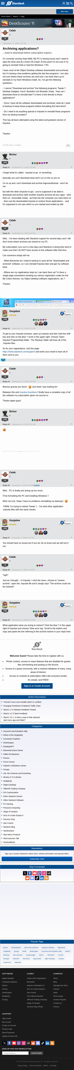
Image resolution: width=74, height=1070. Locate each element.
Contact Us (57, 1003)
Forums (56, 1007)
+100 (5, 319)
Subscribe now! (37, 859)
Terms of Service (35, 1066)
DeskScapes (7, 993)
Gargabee (14, 311)
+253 (5, 162)
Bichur (13, 154)
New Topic (64, 11)
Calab (12, 30)
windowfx (16, 959)
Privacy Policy (23, 1066)
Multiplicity (6, 996)
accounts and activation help (52, 951)
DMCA (45, 1066)
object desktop (50, 959)
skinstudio (50, 955)
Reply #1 (6, 167)
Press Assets (58, 996)
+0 (5, 38)
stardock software (48, 948)
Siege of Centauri (33, 1003)
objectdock (61, 948)
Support (6, 1014)
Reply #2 (6, 233)
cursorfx (61, 955)
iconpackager (30, 955)
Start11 (5, 985)
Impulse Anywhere (28, 392)
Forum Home (5, 16)
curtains (61, 959)
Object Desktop (8, 978)
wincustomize (18, 955)
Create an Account (9, 1025)
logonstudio (37, 959)
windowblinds (16, 948)
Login (22, 16)
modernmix (7, 962)
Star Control (31, 993)
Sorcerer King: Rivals (35, 1007)
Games (30, 974)
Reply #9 (6, 620)
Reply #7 (6, 538)
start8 (24, 951)
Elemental (30, 982)
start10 (67, 951)
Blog (55, 982)
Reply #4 (6, 382)
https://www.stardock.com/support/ (19, 352)
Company (58, 974)
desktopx (6, 955)
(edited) (37, 485)
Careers (56, 989)
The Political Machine (35, 996)
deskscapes (34, 951)
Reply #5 (6, 424)
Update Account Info (9, 1036)
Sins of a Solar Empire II (36, 989)
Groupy (5, 1000)
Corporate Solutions (9, 982)
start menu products (31, 948)
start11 (41, 955)
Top (71, 167)
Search (15, 16)
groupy (16, 951)
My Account (6, 1022)
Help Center (6, 1018)
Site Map (53, 1066)
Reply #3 (6, 328)
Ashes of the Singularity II (36, 978)
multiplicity (6, 951)
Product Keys (7, 1029)
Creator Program (59, 1000)
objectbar (17, 962)
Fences (5, 989)
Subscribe (36, 1053)
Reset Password (8, 1033)
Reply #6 (6, 485)
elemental (26, 959)
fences (5, 948)
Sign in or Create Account (37, 686)
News (55, 993)
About (55, 978)
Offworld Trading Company (37, 1000)
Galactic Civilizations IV (36, 985)
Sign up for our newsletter (16, 1049)
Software (7, 974)
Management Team (60, 985)
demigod (6, 959)
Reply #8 (6, 570)
